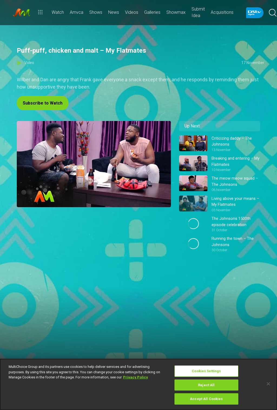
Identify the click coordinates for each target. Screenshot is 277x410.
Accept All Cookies (206, 399)
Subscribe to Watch (42, 103)
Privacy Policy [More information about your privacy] (135, 377)
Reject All (206, 385)
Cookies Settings (206, 371)
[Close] (268, 384)
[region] (138, 384)
